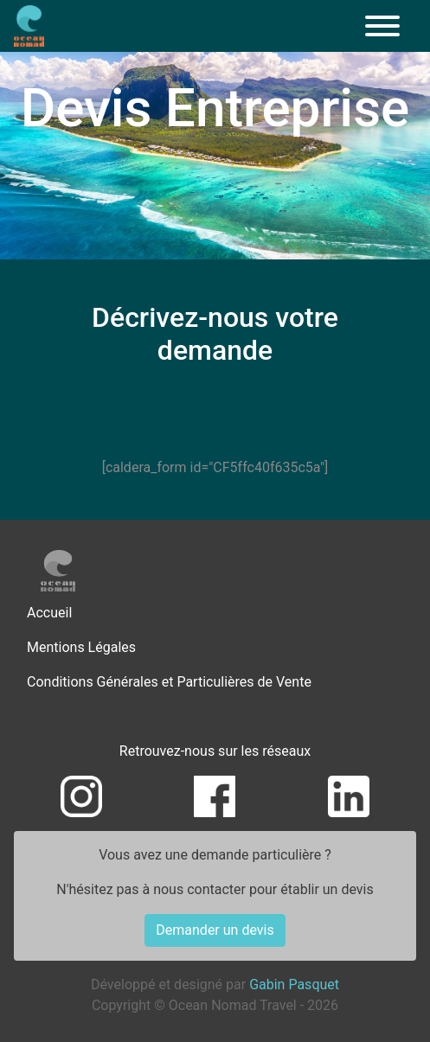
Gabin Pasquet (294, 984)
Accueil (49, 612)
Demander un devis (214, 930)
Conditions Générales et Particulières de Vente (169, 682)
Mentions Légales (81, 647)
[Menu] (382, 26)
